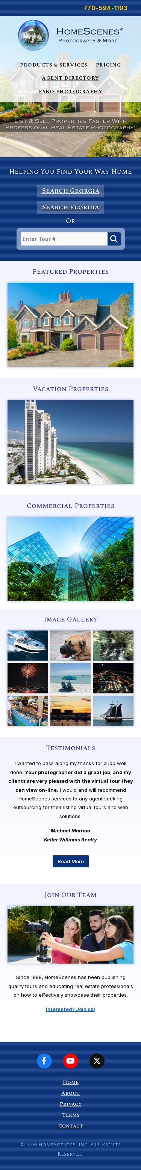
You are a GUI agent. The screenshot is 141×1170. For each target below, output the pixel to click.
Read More (71, 861)
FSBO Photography (70, 91)
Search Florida (70, 207)
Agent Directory (70, 78)
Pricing (108, 65)
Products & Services (54, 65)
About (70, 1093)
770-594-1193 (105, 8)
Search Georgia (71, 191)
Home (71, 1082)
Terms (70, 1115)
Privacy (71, 1104)
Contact (70, 1126)
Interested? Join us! (70, 1009)
